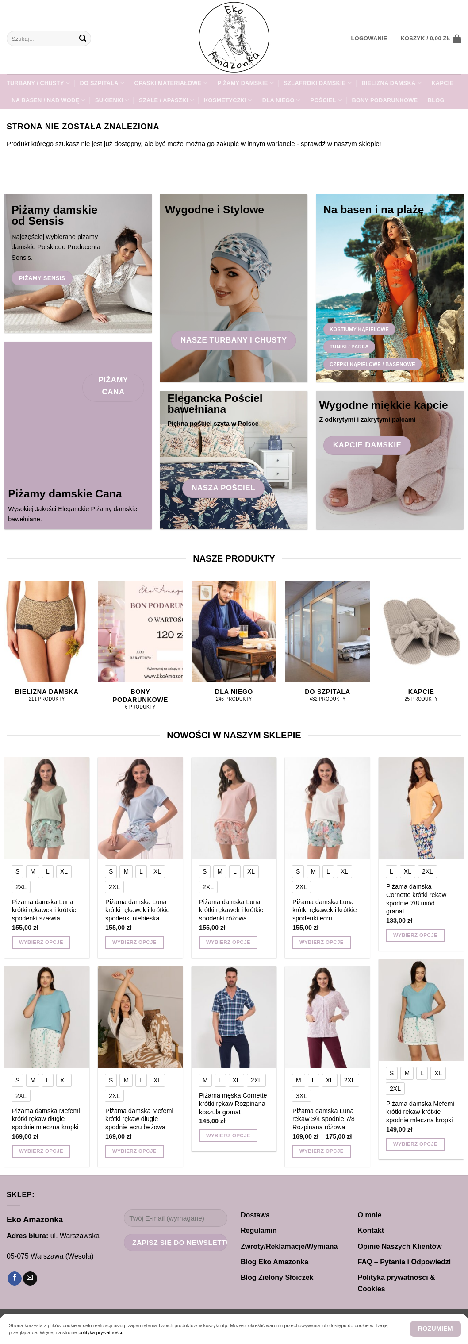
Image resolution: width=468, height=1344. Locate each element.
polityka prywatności (100, 1332)
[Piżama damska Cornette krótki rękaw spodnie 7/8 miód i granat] (421, 808)
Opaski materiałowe (170, 83)
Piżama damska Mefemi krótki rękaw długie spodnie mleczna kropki (46, 1119)
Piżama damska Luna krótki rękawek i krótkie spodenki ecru (324, 910)
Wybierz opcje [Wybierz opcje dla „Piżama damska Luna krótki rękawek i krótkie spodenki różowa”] (228, 942)
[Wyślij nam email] (30, 1278)
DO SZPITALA (102, 83)
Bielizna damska (391, 83)
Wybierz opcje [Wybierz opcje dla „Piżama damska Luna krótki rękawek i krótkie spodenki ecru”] (321, 942)
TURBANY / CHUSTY (38, 83)
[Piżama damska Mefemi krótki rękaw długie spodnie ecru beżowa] (140, 1017)
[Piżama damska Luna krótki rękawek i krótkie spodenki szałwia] (46, 808)
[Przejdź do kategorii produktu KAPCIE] (421, 646)
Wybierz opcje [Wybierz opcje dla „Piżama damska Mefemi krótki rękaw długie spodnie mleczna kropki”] (41, 1151)
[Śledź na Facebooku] (15, 1278)
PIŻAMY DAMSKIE (245, 83)
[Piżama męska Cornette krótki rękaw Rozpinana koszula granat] (234, 1017)
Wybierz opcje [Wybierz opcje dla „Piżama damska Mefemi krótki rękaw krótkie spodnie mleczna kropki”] (415, 1144)
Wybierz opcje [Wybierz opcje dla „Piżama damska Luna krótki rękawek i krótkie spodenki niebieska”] (134, 942)
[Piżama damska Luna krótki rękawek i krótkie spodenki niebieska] (140, 808)
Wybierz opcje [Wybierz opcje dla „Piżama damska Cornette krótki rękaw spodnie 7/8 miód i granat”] (415, 935)
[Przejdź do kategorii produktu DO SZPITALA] (327, 646)
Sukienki (112, 100)
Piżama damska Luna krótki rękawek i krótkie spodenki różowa (231, 910)
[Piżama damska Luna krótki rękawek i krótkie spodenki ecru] (327, 808)
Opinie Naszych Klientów (400, 1246)
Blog (436, 100)
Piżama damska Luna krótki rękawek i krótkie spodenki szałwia (44, 910)
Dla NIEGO (281, 100)
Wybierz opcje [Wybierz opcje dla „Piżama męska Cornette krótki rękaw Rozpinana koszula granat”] (228, 1135)
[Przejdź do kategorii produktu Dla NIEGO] (234, 646)
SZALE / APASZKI (166, 100)
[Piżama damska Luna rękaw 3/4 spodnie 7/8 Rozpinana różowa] (327, 1017)
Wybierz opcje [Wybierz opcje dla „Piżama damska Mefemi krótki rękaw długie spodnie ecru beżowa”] (134, 1151)
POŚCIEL (326, 100)
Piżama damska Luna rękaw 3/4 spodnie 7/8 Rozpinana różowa (323, 1119)
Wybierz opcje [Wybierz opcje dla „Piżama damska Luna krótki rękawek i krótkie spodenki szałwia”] (41, 942)
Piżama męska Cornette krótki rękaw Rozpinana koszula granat (233, 1103)
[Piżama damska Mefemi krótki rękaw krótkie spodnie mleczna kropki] (421, 1010)
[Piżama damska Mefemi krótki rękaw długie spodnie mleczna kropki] (46, 1017)
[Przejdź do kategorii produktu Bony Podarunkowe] (140, 650)
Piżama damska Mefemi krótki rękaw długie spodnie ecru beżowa (139, 1119)
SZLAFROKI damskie (318, 83)
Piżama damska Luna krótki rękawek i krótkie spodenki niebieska (137, 910)
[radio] (17, 871)
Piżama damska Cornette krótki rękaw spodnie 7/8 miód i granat (416, 899)
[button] (369, 38)
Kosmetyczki (228, 100)
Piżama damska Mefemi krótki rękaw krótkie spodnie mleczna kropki (420, 1112)
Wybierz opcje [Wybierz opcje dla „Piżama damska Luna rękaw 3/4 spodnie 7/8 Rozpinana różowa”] (321, 1151)
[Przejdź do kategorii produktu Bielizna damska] (46, 646)
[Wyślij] (82, 38)
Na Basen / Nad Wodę (48, 100)
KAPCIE (442, 83)
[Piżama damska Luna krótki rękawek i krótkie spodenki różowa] (234, 808)
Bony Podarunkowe (385, 100)
